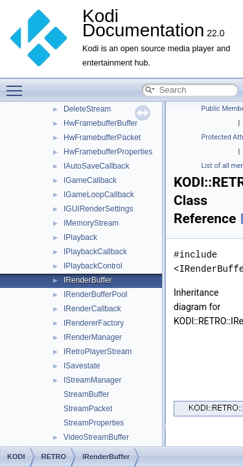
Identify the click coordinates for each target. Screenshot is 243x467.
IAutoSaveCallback (96, 166)
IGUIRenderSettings (98, 208)
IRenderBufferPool (96, 294)
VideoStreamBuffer (96, 437)
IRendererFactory (94, 323)
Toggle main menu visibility (17, 84)
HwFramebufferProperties (108, 151)
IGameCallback (90, 180)
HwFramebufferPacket (102, 137)
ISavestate (82, 365)
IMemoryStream (91, 223)
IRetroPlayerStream (98, 351)
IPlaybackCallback (95, 251)
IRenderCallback (92, 308)
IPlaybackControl (93, 265)
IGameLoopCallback (99, 194)
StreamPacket (88, 408)
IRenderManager (93, 337)
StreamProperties (94, 422)
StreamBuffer (86, 394)
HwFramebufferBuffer (100, 123)
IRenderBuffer (88, 280)
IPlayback (80, 237)
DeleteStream (87, 109)
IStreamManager (92, 380)
